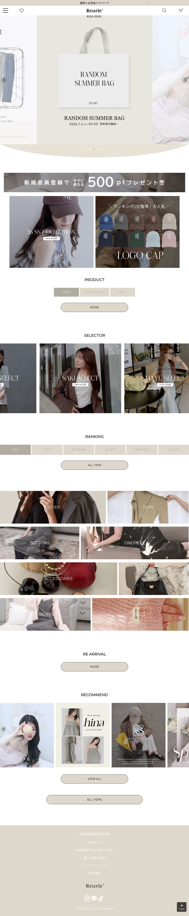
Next (149, 3)
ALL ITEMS (94, 799)
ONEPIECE (142, 449)
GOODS (173, 449)
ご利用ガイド (94, 842)
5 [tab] (102, 149)
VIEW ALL (95, 779)
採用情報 (94, 873)
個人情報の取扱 (94, 858)
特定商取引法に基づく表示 (94, 850)
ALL (15, 449)
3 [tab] (94, 149)
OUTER (110, 449)
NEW (66, 292)
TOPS (47, 449)
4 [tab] (98, 149)
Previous (4, 80)
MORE (94, 307)
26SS (122, 292)
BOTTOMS (79, 449)
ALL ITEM (94, 465)
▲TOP (181, 907)
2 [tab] (90, 149)
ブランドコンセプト (94, 865)
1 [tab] (86, 149)
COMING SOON (94, 292)
